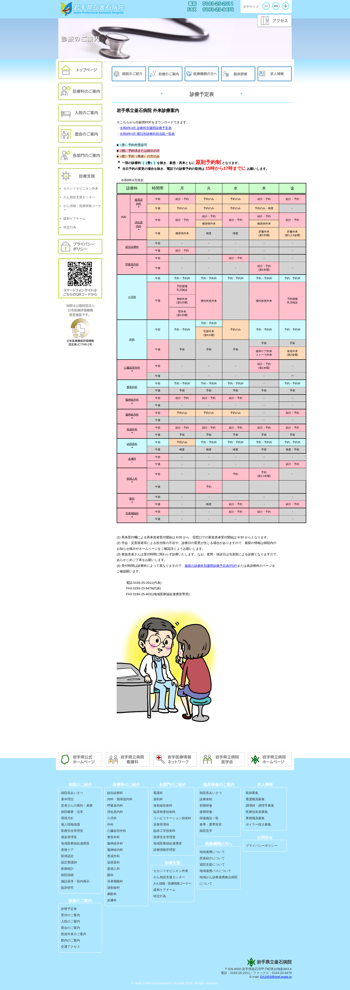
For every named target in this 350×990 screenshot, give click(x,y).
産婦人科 (132, 478)
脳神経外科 (132, 399)
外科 (132, 339)
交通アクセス (70, 946)
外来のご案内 (80, 91)
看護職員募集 (255, 799)
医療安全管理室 (72, 831)
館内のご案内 (70, 940)
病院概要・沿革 (72, 812)
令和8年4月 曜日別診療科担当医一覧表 (147, 134)
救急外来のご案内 (73, 934)
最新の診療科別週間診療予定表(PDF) (211, 566)
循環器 (139, 199)
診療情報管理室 (164, 850)
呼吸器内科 (132, 264)
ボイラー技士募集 (258, 824)
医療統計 (67, 868)
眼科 (132, 498)
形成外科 (132, 429)
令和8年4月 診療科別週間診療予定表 (146, 128)
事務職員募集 (255, 818)
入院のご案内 (80, 112)
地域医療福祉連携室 (75, 843)
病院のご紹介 (129, 74)
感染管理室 (69, 837)
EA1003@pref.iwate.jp (276, 977)
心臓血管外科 (116, 831)
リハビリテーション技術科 (172, 818)
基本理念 (67, 799)
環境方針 (67, 818)
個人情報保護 (70, 824)
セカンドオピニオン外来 (80, 188)
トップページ (80, 69)
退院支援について (212, 864)
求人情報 (275, 74)
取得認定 (67, 856)
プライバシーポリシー (80, 246)
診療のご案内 (165, 74)
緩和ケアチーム (74, 218)
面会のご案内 (80, 134)
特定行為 (69, 227)
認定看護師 (69, 862)
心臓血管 (129, 367)
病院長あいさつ (72, 793)
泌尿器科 (113, 862)
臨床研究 (67, 887)
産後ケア (67, 850)
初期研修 (206, 805)
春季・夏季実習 (211, 824)
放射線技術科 (162, 805)
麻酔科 (112, 894)
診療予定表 (69, 909)
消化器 (139, 222)
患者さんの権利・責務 (77, 805)
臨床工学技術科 (164, 831)
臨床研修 (238, 74)
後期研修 (206, 812)
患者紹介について (212, 858)
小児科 (132, 296)
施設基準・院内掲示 (75, 881)
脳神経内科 (132, 414)
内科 (138, 203)
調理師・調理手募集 (260, 805)
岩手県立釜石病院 (92, 9)
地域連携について (212, 852)
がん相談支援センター (79, 197)
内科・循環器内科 (119, 799)
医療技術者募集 (257, 812)
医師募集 (252, 793)
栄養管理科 (161, 824)
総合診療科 (132, 246)
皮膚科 (132, 458)
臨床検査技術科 (164, 812)
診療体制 (206, 799)
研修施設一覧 (209, 818)
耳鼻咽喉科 (132, 513)
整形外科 (132, 387)
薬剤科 (158, 799)
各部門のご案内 (80, 155)
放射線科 (113, 887)
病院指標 (67, 875)
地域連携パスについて (215, 871)
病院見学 (206, 831)
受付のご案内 (70, 915)
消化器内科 (115, 812)
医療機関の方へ (202, 74)
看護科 (158, 793)
